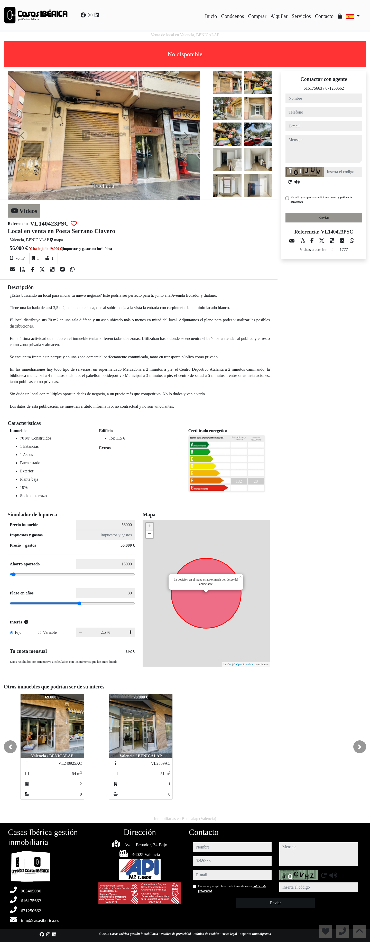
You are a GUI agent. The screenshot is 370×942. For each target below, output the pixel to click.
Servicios (301, 16)
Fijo (18, 632)
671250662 (334, 88)
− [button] (149, 534)
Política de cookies (206, 934)
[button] (10, 746)
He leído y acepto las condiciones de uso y (321, 199)
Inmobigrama (261, 934)
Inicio (211, 16)
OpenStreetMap (245, 664)
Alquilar (279, 16)
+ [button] (149, 526)
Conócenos (232, 16)
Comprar (257, 16)
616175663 (313, 88)
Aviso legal (230, 934)
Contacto (324, 16)
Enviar (323, 217)
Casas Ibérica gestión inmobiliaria (134, 934)
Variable (50, 632)
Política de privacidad (176, 934)
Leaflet (227, 664)
